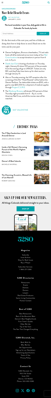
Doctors (25, 290)
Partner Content (25, 301)
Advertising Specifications (25, 353)
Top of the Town (25, 327)
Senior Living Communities (25, 298)
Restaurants (25, 282)
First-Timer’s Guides (25, 321)
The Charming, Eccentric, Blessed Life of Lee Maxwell (17, 176)
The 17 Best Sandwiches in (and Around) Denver (14, 134)
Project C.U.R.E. (18, 87)
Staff (19, 139)
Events (25, 285)
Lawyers (25, 293)
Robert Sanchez (8, 181)
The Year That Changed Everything (25, 329)
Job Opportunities (25, 347)
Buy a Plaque (25, 262)
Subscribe (25, 255)
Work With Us (26, 342)
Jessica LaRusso (8, 139)
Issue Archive (25, 257)
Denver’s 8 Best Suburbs (11, 161)
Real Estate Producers (26, 295)
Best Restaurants (25, 314)
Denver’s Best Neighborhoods (25, 319)
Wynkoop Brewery (16, 91)
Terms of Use (25, 355)
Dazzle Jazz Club (11, 63)
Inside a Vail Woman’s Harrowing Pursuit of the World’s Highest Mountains (14, 149)
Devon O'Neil (7, 155)
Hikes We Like (25, 324)
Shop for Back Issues (25, 260)
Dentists (26, 287)
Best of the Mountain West (25, 316)
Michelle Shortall (9, 164)
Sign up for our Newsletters (25, 350)
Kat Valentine (13, 17)
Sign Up (43, 33)
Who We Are (25, 345)
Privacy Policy (25, 358)
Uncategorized (9, 9)
